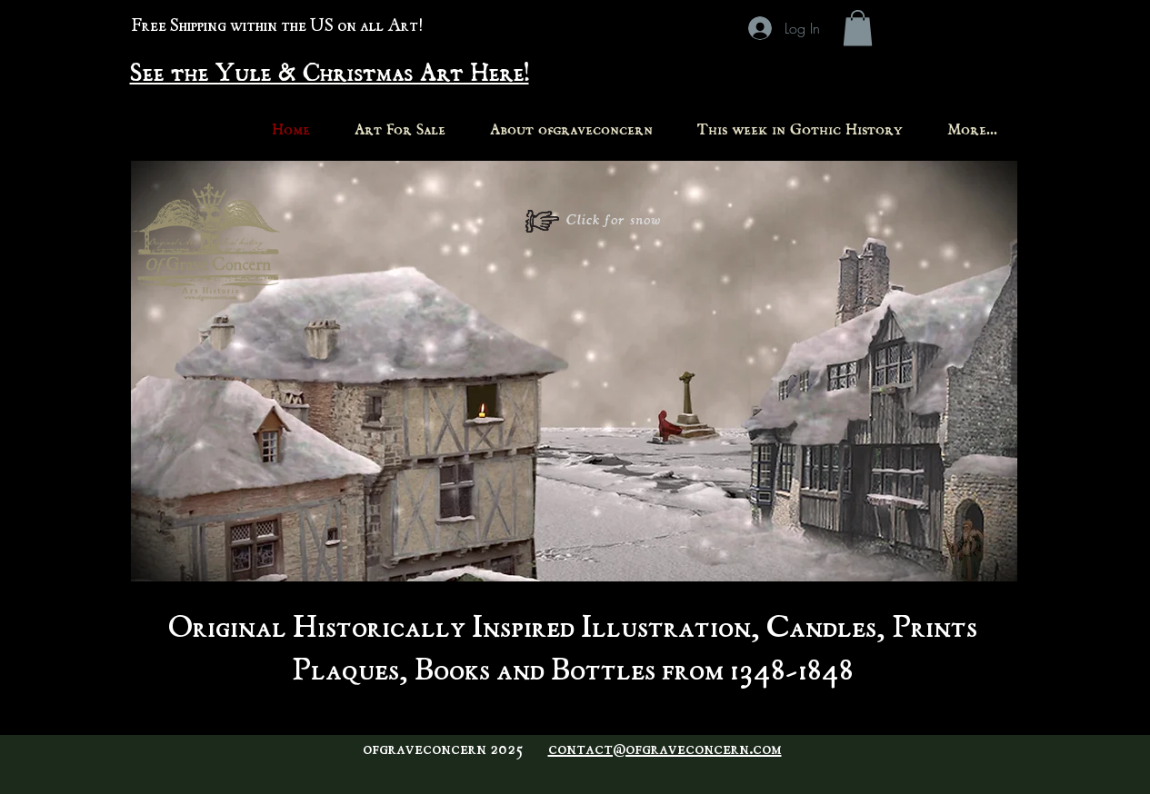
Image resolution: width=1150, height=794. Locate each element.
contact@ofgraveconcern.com (665, 750)
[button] (858, 27)
